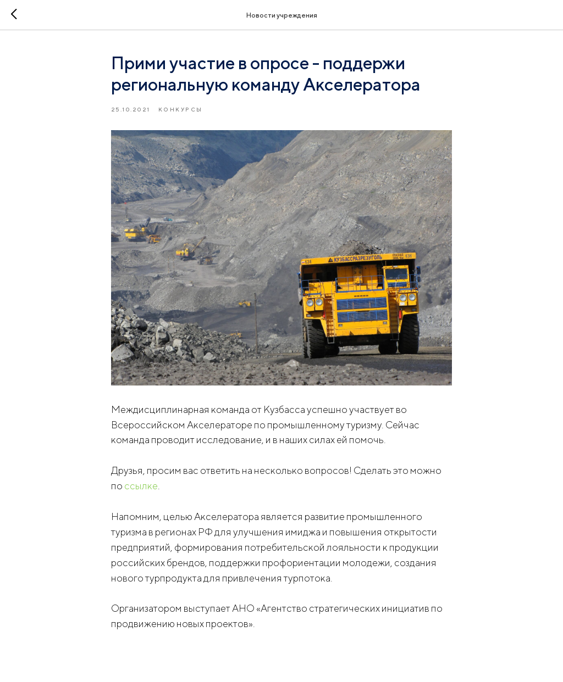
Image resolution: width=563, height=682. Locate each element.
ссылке (141, 485)
